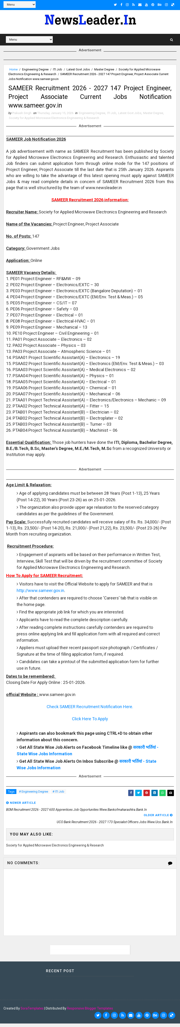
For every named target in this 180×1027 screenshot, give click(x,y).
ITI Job (57, 68)
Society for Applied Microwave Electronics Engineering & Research (54, 121)
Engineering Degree (35, 68)
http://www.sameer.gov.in (40, 594)
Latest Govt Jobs (78, 68)
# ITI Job (58, 795)
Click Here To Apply (90, 722)
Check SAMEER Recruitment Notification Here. (90, 710)
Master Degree (104, 68)
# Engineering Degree (33, 795)
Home (13, 68)
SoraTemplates (32, 1012)
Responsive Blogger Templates (90, 1012)
